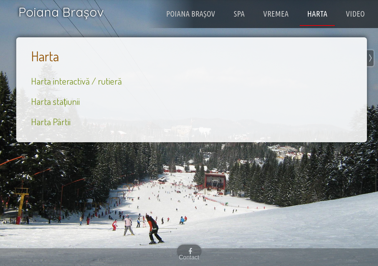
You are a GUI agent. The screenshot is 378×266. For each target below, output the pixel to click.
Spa (249, 13)
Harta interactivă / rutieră (76, 81)
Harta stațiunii (55, 101)
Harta (321, 13)
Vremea (283, 13)
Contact (189, 257)
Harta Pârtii (51, 121)
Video (356, 13)
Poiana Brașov (205, 13)
